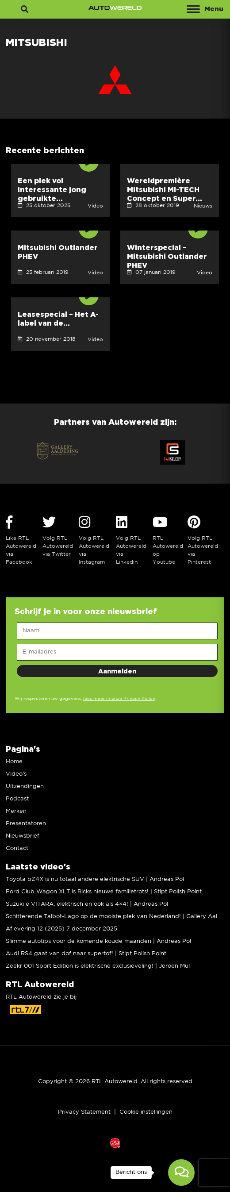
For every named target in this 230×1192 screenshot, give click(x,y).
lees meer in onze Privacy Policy (119, 698)
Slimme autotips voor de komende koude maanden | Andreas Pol (98, 941)
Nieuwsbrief (22, 836)
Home (14, 761)
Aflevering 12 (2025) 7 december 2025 (61, 929)
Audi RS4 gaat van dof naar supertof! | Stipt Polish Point (86, 953)
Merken (16, 811)
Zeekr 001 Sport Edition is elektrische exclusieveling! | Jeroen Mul (98, 966)
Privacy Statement (84, 1112)
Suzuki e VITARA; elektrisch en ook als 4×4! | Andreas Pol (87, 904)
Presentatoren (26, 823)
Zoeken (24, 14)
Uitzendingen (25, 786)
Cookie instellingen (145, 1112)
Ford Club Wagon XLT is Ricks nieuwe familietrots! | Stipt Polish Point (104, 891)
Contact (17, 848)
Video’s (16, 774)
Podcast (17, 798)
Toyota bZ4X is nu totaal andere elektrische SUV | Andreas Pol (95, 879)
